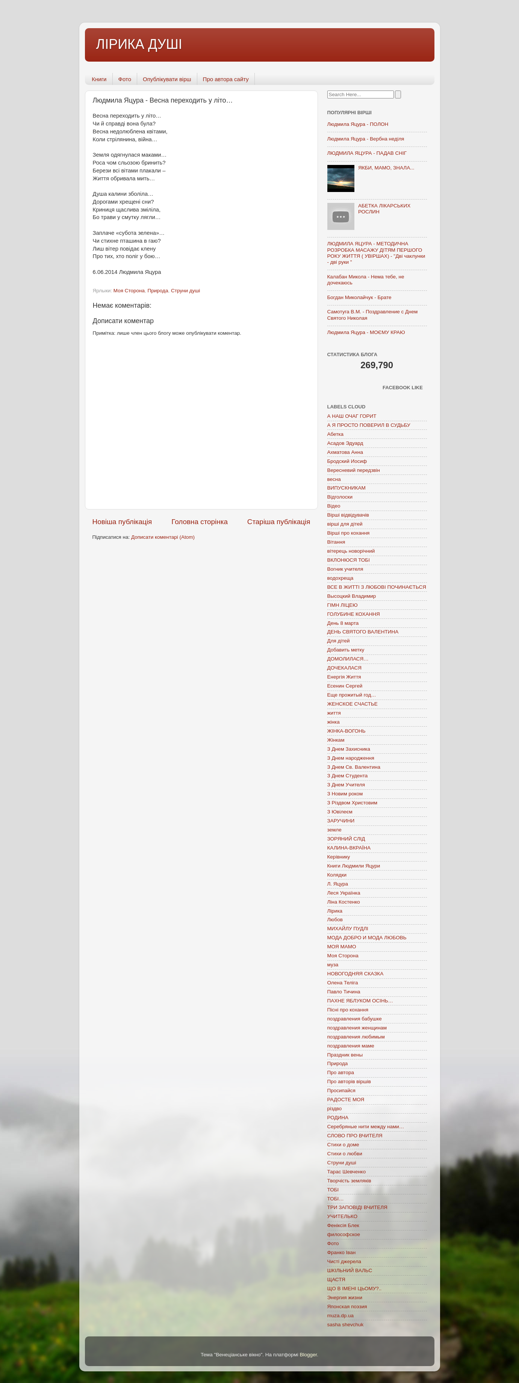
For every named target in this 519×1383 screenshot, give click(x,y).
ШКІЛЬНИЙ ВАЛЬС (349, 1270)
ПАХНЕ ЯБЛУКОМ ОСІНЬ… (360, 1001)
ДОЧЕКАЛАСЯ (344, 668)
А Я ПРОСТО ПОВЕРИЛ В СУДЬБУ (368, 425)
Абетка (335, 434)
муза (333, 964)
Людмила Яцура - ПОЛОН (358, 124)
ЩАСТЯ (336, 1279)
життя (334, 713)
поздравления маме (350, 1046)
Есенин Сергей (345, 686)
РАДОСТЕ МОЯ (346, 1099)
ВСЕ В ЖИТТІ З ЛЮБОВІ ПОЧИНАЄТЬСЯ (376, 587)
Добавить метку (346, 650)
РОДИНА (338, 1117)
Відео (333, 506)
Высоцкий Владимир (351, 596)
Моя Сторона (129, 290)
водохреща (340, 578)
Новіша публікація (122, 522)
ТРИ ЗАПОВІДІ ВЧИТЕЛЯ (357, 1207)
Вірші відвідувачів (348, 515)
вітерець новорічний (351, 551)
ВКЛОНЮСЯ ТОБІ (348, 560)
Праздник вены (345, 1055)
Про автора (340, 1072)
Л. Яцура (337, 884)
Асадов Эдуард (345, 443)
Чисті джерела (344, 1261)
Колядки (337, 875)
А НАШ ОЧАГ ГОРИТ (352, 416)
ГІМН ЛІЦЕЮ (342, 605)
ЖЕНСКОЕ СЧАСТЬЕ (352, 704)
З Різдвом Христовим (352, 803)
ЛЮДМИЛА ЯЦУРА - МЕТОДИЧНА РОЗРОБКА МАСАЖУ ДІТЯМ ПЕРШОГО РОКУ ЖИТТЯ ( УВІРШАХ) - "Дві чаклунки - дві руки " (376, 253)
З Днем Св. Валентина (354, 767)
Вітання (336, 542)
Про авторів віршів (349, 1081)
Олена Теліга (342, 982)
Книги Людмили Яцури (353, 866)
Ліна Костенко (343, 902)
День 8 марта (343, 623)
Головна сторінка (199, 522)
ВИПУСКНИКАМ (346, 488)
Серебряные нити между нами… (365, 1126)
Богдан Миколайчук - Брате (359, 297)
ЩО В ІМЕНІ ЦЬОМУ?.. (354, 1288)
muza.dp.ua (340, 1315)
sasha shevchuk (345, 1324)
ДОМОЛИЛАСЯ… (348, 659)
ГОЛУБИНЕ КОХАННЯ (353, 614)
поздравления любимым (356, 1037)
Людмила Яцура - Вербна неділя (365, 139)
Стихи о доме (343, 1144)
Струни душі (185, 290)
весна (334, 479)
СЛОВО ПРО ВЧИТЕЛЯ (355, 1135)
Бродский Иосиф (347, 461)
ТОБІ (333, 1190)
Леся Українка (343, 893)
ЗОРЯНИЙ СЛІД (346, 839)
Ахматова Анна (345, 452)
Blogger (308, 1354)
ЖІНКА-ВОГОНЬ (346, 731)
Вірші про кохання (348, 533)
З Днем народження (350, 758)
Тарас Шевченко (346, 1171)
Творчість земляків (349, 1180)
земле (334, 830)
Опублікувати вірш (167, 79)
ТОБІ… (335, 1199)
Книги (99, 79)
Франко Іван (341, 1252)
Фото (124, 79)
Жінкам (336, 740)
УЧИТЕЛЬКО (342, 1216)
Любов (335, 919)
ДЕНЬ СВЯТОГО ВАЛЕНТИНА (363, 632)
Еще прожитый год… (351, 695)
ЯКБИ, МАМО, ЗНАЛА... (386, 168)
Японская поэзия (347, 1306)
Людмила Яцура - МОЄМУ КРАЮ (366, 332)
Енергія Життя (344, 677)
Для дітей (338, 641)
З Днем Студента (347, 775)
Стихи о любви (344, 1153)
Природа (158, 290)
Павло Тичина (343, 992)
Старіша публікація (278, 522)
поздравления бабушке (354, 1019)
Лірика (335, 911)
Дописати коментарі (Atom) (163, 537)
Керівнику (338, 857)
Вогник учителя (345, 569)
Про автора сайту (226, 79)
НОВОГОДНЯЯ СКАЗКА (355, 973)
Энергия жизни (344, 1297)
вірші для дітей (345, 524)
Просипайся (341, 1090)
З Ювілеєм (340, 812)
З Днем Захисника (348, 749)
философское (343, 1234)
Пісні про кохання (347, 1010)
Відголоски (340, 497)
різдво (334, 1108)
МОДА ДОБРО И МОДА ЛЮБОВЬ (367, 937)
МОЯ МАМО (341, 946)
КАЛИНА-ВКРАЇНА (349, 848)
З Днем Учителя (346, 784)
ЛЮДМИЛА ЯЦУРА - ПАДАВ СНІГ (367, 153)
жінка (333, 722)
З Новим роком (345, 794)
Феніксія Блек (343, 1225)
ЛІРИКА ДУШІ (139, 44)
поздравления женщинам (357, 1028)
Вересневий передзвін (353, 470)
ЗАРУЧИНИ (341, 821)
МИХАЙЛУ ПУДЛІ (347, 928)
